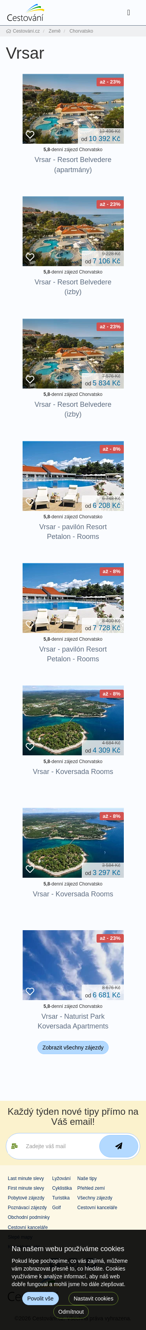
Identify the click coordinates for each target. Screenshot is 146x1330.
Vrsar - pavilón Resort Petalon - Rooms (73, 531)
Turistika (61, 1198)
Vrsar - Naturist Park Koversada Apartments (72, 1021)
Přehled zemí (91, 1188)
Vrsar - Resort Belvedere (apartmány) (73, 164)
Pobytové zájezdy (26, 1198)
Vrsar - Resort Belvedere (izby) (73, 287)
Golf (56, 1207)
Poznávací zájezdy (27, 1207)
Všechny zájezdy (95, 1198)
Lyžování (61, 1178)
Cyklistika (62, 1188)
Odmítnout (71, 1312)
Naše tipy (87, 1178)
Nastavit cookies (93, 1298)
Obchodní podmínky (28, 1217)
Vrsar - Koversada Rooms (73, 772)
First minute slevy (26, 1188)
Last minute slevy (26, 1178)
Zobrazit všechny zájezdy (73, 1047)
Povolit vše (40, 1298)
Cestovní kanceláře (97, 1207)
